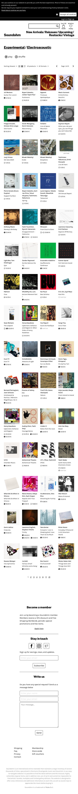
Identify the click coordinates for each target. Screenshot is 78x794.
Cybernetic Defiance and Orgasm (11, 430)
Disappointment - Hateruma (28, 233)
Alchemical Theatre (29, 460)
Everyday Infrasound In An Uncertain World (65, 532)
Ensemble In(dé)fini (47, 260)
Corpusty (7, 530)
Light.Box (7, 260)
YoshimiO (52, 460)
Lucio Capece (45, 191)
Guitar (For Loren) (10, 95)
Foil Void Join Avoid (65, 263)
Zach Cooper (30, 496)
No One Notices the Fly (29, 264)
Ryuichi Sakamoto (28, 229)
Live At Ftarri (62, 164)
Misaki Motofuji (27, 157)
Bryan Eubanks (27, 92)
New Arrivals (34, 32)
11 (46, 577)
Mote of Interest (64, 496)
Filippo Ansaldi (9, 124)
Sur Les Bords (45, 364)
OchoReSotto (27, 359)
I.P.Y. (42, 460)
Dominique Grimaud (47, 359)
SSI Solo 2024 (9, 160)
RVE (23, 393)
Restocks (55, 35)
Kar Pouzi (43, 292)
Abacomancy (26, 128)
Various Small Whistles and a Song (29, 565)
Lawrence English (28, 527)
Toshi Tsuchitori (28, 227)
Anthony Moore (9, 227)
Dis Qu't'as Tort (63, 364)
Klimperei (62, 361)
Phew (46, 460)
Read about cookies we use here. (13, 10)
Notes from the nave (47, 429)
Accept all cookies (68, 14)
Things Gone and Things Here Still (64, 565)
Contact (17, 757)
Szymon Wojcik (64, 124)
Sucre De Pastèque (47, 325)
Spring (24, 200)
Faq (15, 751)
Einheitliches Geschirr (63, 96)
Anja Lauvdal (63, 390)
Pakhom (7, 292)
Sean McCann (9, 323)
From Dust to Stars (47, 229)
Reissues (51, 32)
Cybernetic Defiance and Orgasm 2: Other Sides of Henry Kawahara (29, 329)
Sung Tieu (62, 323)
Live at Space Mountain (45, 127)
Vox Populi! (44, 323)
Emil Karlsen (63, 229)
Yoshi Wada (62, 460)
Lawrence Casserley (65, 227)
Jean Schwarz (9, 393)
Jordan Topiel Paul (28, 95)
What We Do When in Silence (11, 500)
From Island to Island (66, 395)
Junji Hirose (8, 157)
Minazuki (43, 227)
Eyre (5, 265)
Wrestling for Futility (47, 498)
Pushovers (26, 97)
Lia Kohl (25, 561)
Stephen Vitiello (28, 530)
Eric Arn (61, 292)
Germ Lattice (8, 527)
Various (61, 191)
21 (49, 577)
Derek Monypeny (28, 124)
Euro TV (6, 359)
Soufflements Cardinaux (45, 264)
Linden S (43, 426)
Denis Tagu (62, 359)
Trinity (24, 532)
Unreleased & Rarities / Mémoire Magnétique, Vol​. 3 (10, 397)
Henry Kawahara (28, 323)
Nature (42, 395)
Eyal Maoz (68, 292)
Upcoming (66, 32)
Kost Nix (61, 294)
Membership (37, 748)
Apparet (43, 92)
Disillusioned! (45, 564)
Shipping (18, 748)
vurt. (34, 292)
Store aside (37, 751)
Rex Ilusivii (44, 561)
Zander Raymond (28, 260)
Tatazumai (44, 198)
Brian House (62, 527)
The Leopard (8, 325)
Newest (10, 66)
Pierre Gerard (8, 191)
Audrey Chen (26, 426)
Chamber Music (9, 463)
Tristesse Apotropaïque (45, 96)
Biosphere (44, 160)
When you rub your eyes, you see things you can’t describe (65, 128)
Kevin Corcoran (27, 126)
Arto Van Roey (63, 426)
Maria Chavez (27, 494)
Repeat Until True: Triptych (28, 500)
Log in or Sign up (67, 19)
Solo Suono (8, 128)
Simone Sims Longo (11, 126)
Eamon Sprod (63, 260)
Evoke (24, 160)
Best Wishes (44, 294)
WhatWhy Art (27, 292)
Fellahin (43, 124)
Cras (5, 294)
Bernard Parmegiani (11, 390)
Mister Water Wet (64, 561)
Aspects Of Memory (65, 232)
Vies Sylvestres (9, 564)
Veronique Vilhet (46, 361)
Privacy (17, 754)
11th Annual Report (65, 193)
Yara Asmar (44, 527)
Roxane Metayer (9, 561)
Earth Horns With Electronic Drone (64, 464)
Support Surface (10, 196)
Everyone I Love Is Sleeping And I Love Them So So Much (47, 532)
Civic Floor (62, 325)
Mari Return (62, 494)
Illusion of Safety (28, 390)
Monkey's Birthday (10, 229)
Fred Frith (44, 390)
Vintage (68, 35)
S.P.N (5, 460)
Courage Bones (27, 431)
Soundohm (12, 35)
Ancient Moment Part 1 (29, 295)
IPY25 (42, 463)
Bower (60, 429)
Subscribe (39, 665)
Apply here (39, 628)
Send (39, 732)
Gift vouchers (38, 754)
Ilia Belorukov (45, 494)
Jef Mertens (8, 92)
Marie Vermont (63, 92)
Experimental (14, 47)
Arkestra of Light (28, 361)
